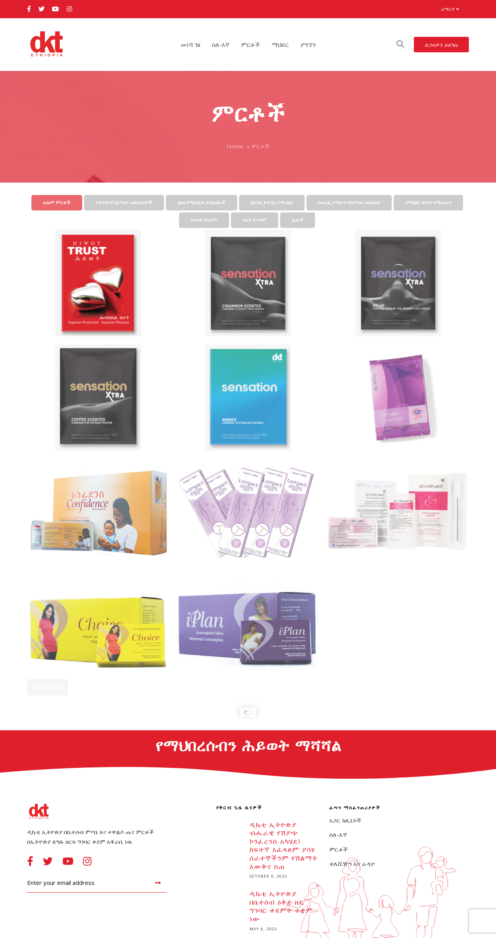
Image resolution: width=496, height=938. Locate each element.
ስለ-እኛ (338, 834)
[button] (450, 9)
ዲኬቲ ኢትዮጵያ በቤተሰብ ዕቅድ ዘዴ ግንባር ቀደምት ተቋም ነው (267, 911)
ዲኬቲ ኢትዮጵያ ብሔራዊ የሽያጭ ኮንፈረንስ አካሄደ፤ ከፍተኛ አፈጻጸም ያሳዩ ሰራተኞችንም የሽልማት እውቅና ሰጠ (267, 851)
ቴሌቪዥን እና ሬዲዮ (352, 863)
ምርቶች (338, 849)
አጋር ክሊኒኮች (345, 820)
